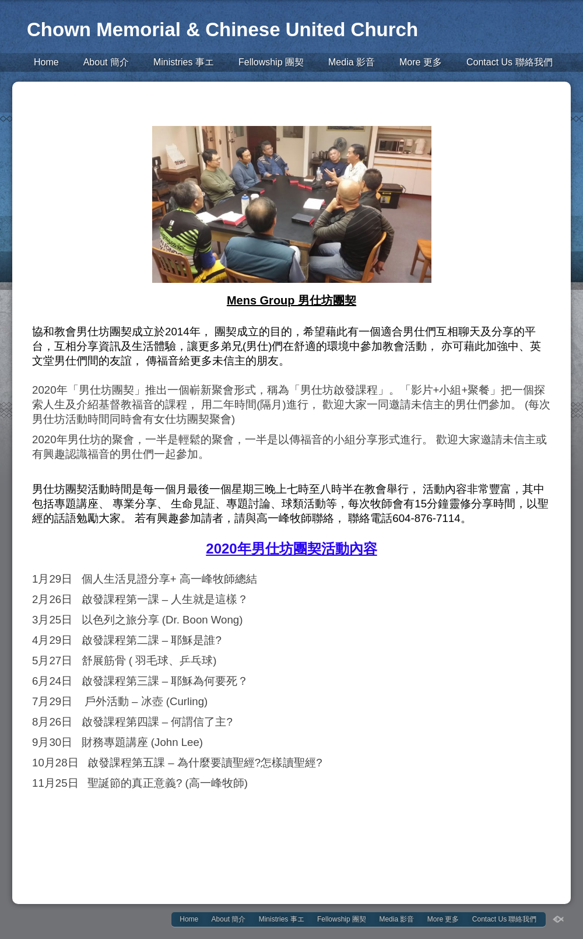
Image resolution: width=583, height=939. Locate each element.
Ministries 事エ (183, 62)
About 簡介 (106, 62)
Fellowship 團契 (271, 62)
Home (46, 62)
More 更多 (420, 62)
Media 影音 (351, 62)
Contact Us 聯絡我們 (509, 62)
